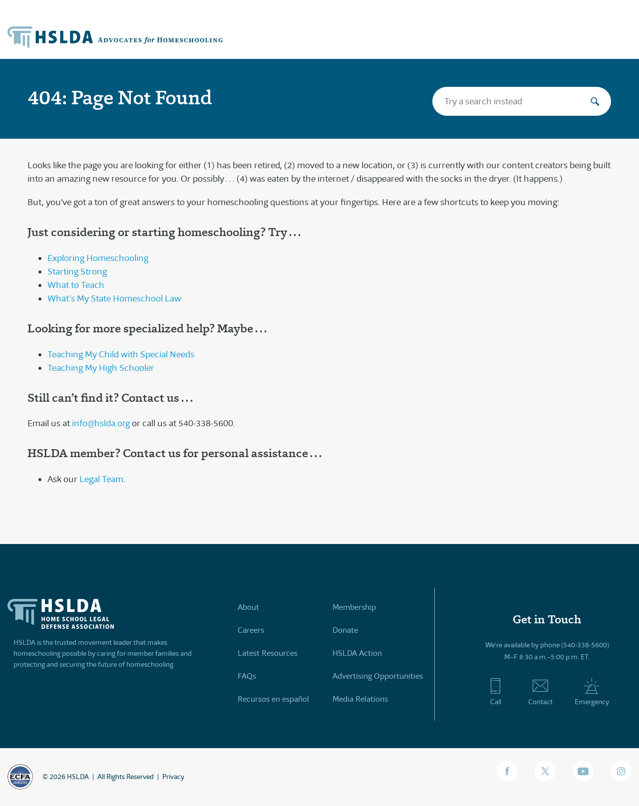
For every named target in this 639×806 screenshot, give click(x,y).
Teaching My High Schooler (100, 367)
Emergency (592, 691)
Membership (354, 607)
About (248, 607)
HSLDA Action (357, 653)
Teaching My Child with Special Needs (120, 354)
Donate (345, 630)
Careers (251, 630)
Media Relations (360, 699)
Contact (540, 691)
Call (495, 691)
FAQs (247, 676)
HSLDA (78, 776)
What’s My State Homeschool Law (114, 298)
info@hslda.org (101, 423)
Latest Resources (268, 653)
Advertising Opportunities (377, 676)
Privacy (173, 776)
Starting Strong (77, 271)
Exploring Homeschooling (97, 258)
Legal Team (101, 479)
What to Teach (75, 284)
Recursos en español (273, 699)
